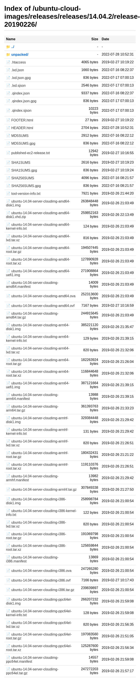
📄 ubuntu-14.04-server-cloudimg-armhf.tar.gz (41, 489)
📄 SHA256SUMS (20, 178)
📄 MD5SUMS (17, 136)
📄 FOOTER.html (19, 120)
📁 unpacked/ (17, 54)
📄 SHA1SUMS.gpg (21, 170)
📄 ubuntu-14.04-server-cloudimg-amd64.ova (40, 296)
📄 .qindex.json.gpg (21, 101)
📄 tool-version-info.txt (23, 193)
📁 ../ (10, 47)
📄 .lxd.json (15, 70)
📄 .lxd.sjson (16, 85)
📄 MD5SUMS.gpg (20, 143)
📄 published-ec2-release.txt (28, 153)
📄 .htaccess (16, 62)
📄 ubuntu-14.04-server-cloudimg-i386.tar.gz (40, 590)
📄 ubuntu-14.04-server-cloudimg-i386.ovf (38, 580)
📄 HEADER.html (19, 128)
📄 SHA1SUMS (18, 162)
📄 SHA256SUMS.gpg (23, 186)
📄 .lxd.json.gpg (18, 78)
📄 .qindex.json (18, 93)
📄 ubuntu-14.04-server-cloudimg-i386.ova (39, 570)
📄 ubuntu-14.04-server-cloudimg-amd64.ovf (40, 306)
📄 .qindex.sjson (18, 110)
